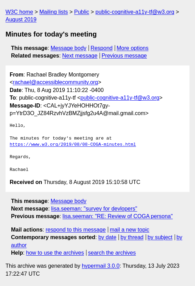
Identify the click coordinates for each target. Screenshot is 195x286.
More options (133, 48)
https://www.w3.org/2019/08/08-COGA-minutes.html (73, 145)
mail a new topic (130, 230)
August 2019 (21, 19)
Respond (102, 48)
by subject (159, 237)
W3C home (19, 12)
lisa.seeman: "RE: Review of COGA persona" (117, 216)
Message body (68, 48)
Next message (80, 56)
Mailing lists (53, 12)
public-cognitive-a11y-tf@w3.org (134, 12)
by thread (132, 237)
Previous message (124, 56)
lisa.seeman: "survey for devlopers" (94, 209)
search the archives (112, 253)
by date (107, 237)
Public (81, 12)
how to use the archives (55, 253)
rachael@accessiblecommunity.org (55, 82)
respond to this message (75, 230)
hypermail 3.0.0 (100, 266)
